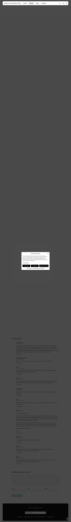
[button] (47, 253)
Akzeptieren (26, 265)
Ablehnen (34, 265)
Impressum (42, 268)
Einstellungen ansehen (44, 265)
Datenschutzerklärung (36, 268)
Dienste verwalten (26, 262)
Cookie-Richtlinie (29, 268)
